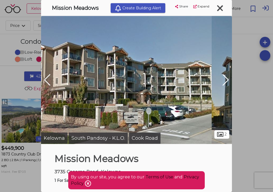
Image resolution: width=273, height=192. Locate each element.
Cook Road (145, 138)
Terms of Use (159, 176)
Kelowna (54, 138)
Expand (201, 6)
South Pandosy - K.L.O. (98, 138)
